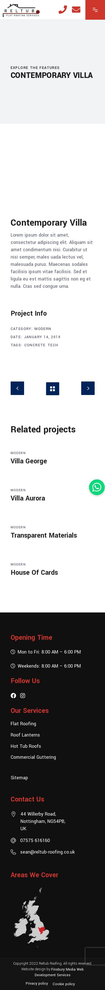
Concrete (35, 345)
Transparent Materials (44, 535)
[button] (97, 487)
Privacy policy (37, 983)
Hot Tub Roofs (26, 746)
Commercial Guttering (33, 757)
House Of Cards (34, 572)
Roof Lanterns (25, 735)
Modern (42, 329)
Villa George (29, 461)
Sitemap (19, 778)
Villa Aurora (28, 498)
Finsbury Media (64, 969)
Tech (53, 345)
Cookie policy (64, 984)
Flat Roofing (23, 723)
